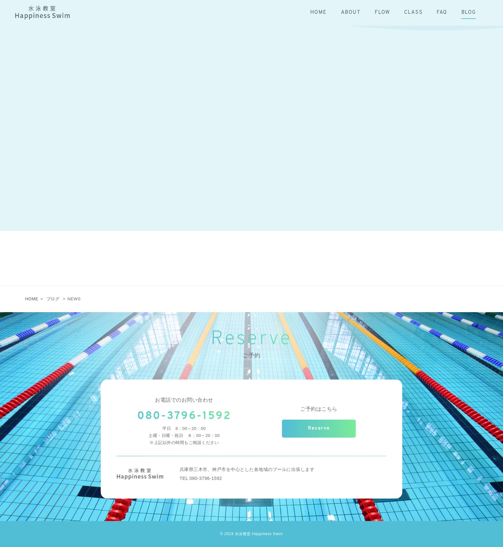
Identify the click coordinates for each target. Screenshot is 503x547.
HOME (31, 298)
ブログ (53, 298)
